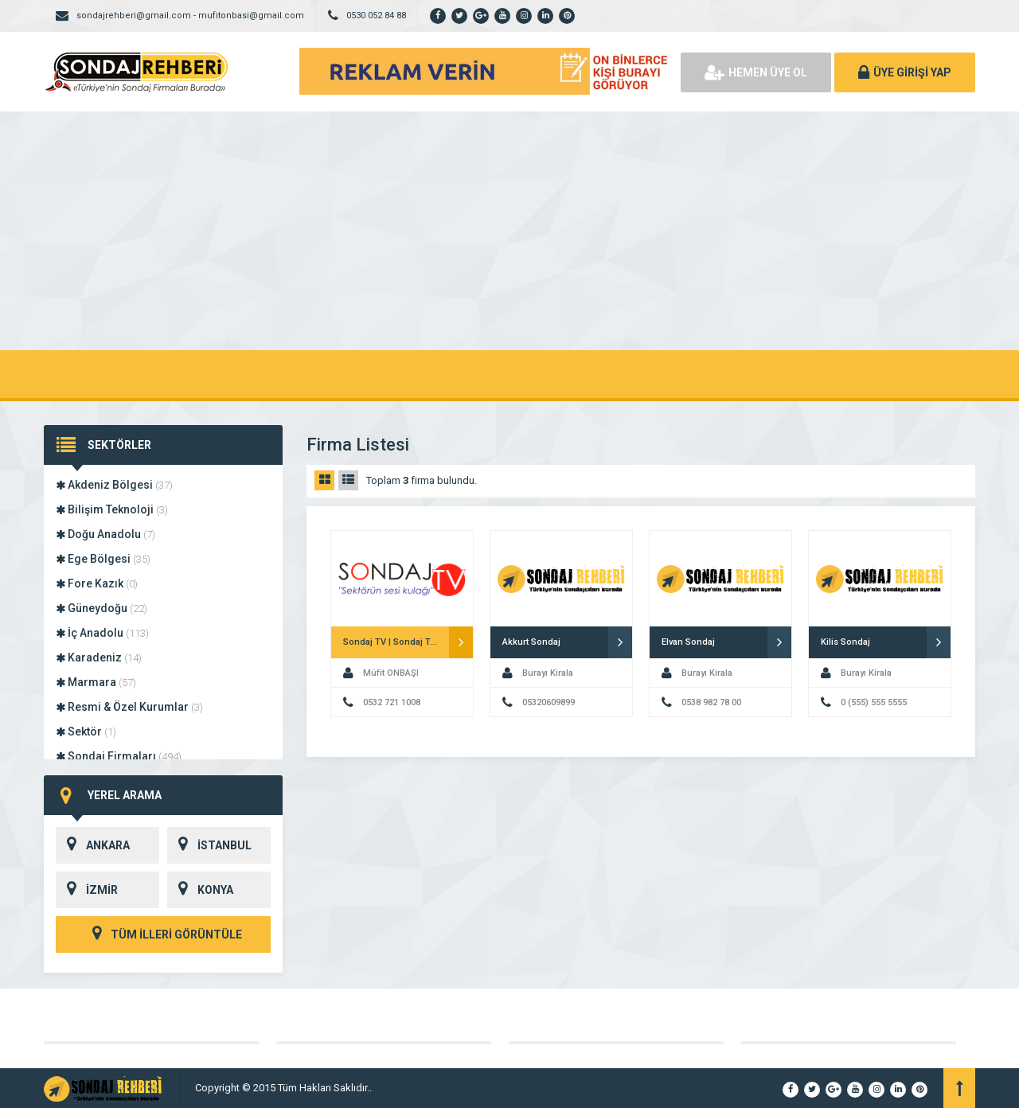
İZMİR (87, 890)
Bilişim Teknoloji (112, 509)
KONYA (200, 890)
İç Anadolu (102, 632)
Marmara (96, 682)
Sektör (86, 731)
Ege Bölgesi (103, 558)
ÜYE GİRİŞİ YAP (904, 72)
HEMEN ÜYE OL (756, 72)
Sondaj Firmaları (119, 756)
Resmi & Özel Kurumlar (129, 706)
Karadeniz (99, 657)
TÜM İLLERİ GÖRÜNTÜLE (163, 934)
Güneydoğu (101, 608)
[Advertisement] (509, 230)
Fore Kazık (97, 583)
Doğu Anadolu (105, 534)
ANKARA (93, 845)
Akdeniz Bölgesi (114, 484)
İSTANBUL (209, 845)
